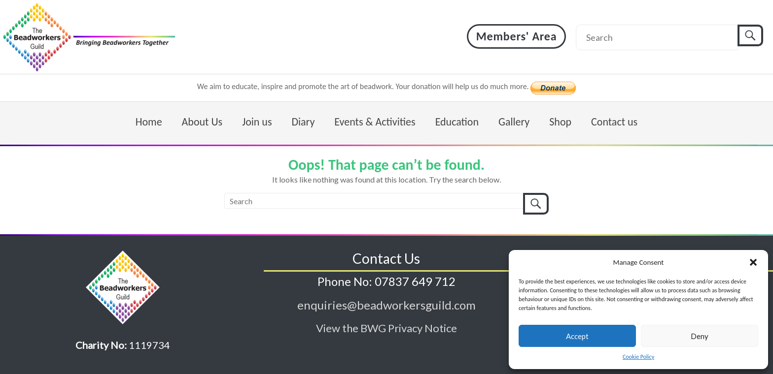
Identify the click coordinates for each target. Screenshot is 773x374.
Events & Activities (374, 121)
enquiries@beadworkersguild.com (386, 305)
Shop (560, 121)
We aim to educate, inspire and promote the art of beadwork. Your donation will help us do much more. (364, 86)
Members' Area (516, 36)
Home (149, 121)
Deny (699, 336)
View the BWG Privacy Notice (386, 328)
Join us (257, 121)
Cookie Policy (638, 356)
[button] (753, 262)
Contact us (614, 121)
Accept (577, 336)
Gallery (513, 121)
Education (457, 121)
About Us (202, 121)
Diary (303, 121)
